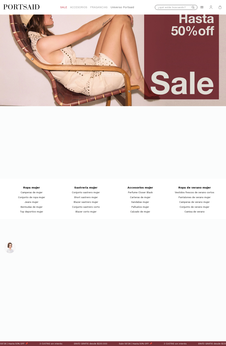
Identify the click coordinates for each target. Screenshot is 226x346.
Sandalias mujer (140, 202)
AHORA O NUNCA (113, 74)
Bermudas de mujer (31, 207)
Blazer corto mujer (86, 211)
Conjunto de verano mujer (194, 207)
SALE (63, 7)
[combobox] (176, 7)
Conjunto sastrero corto (86, 207)
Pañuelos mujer (140, 207)
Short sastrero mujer (86, 197)
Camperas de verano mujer (194, 202)
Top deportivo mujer (31, 211)
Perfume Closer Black (140, 192)
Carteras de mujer (140, 197)
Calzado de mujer (140, 211)
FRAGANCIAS (99, 7)
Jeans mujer (31, 202)
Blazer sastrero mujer (86, 202)
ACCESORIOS (78, 7)
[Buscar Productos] (193, 7)
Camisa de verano (195, 211)
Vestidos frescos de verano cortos (194, 192)
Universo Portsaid (122, 7)
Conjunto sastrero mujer (86, 192)
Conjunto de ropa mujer (31, 197)
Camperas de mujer (32, 192)
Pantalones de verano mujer (194, 197)
